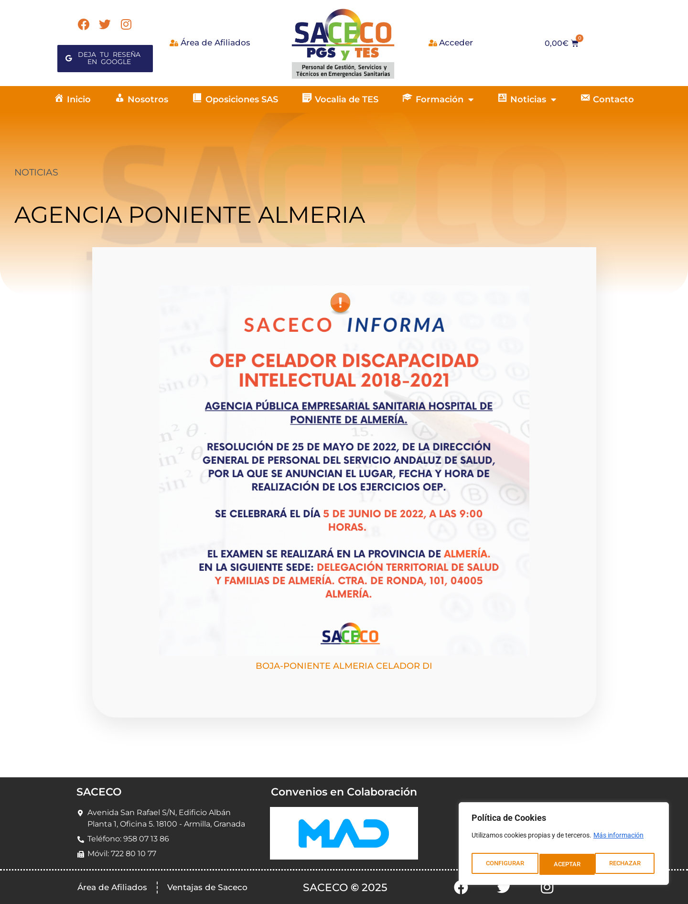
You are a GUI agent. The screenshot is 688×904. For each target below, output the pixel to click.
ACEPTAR (629, 864)
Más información (618, 840)
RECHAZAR (570, 864)
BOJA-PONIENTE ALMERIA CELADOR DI (344, 666)
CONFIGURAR (504, 864)
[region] (564, 846)
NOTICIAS (36, 172)
